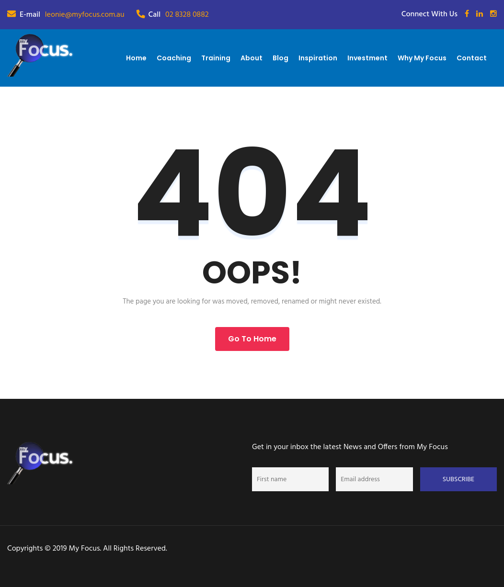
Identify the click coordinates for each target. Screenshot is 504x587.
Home (136, 58)
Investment (367, 58)
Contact (472, 58)
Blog (280, 58)
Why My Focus (422, 58)
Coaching (174, 58)
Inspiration (317, 58)
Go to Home (252, 338)
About (252, 58)
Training (215, 58)
